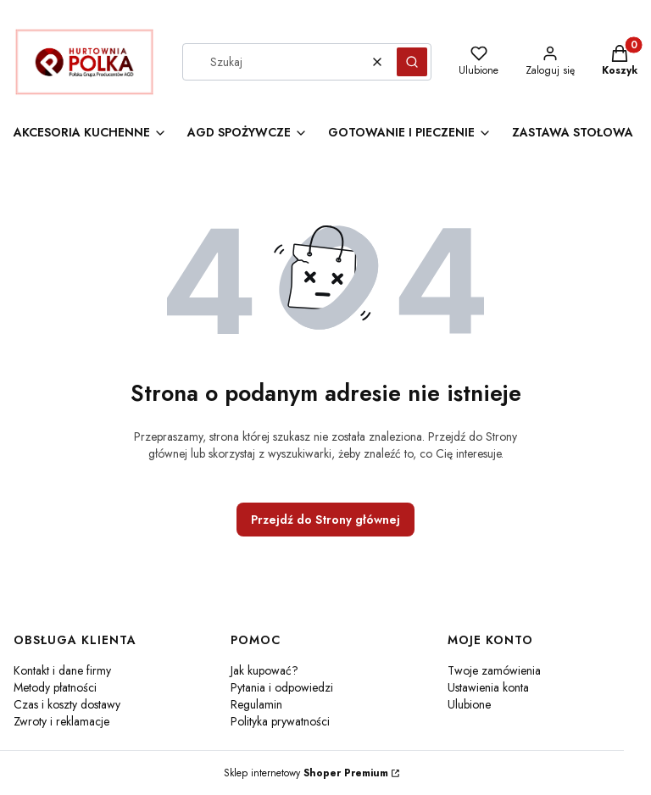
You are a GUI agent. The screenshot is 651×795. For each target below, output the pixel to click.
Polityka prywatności (280, 721)
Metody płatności (55, 687)
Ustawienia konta (488, 687)
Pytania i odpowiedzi (282, 687)
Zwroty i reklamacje (61, 721)
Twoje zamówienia (494, 670)
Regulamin (256, 704)
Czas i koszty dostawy (67, 704)
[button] (412, 61)
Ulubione (469, 704)
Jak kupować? (264, 670)
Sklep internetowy (306, 773)
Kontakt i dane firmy (62, 670)
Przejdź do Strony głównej (325, 519)
